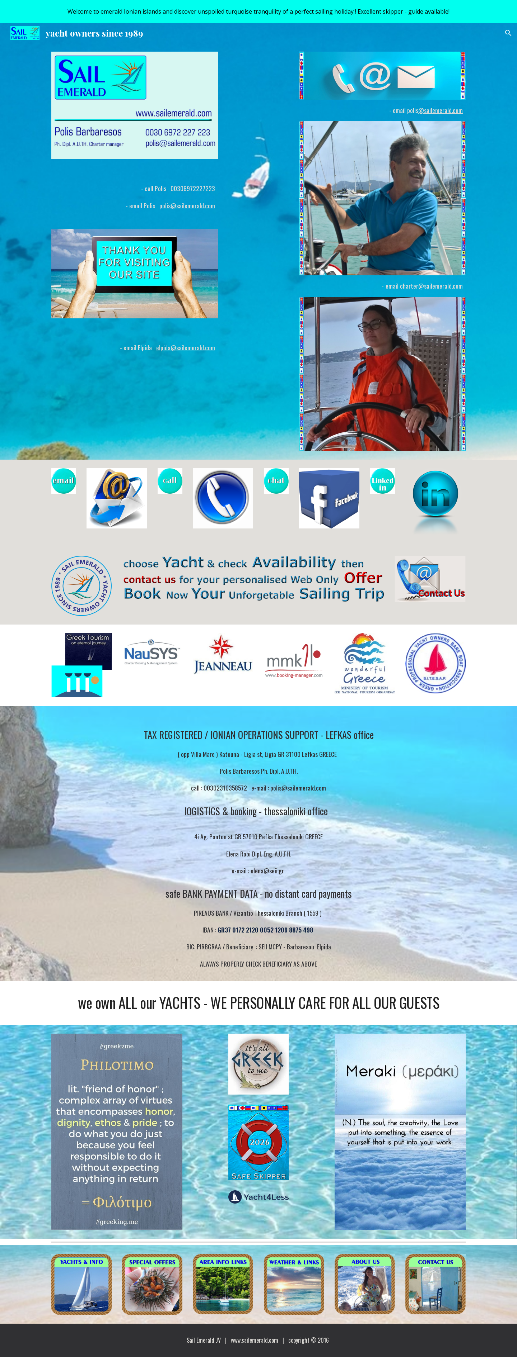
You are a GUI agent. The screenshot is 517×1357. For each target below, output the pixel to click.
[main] (134, 194)
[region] (258, 11)
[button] (508, 33)
